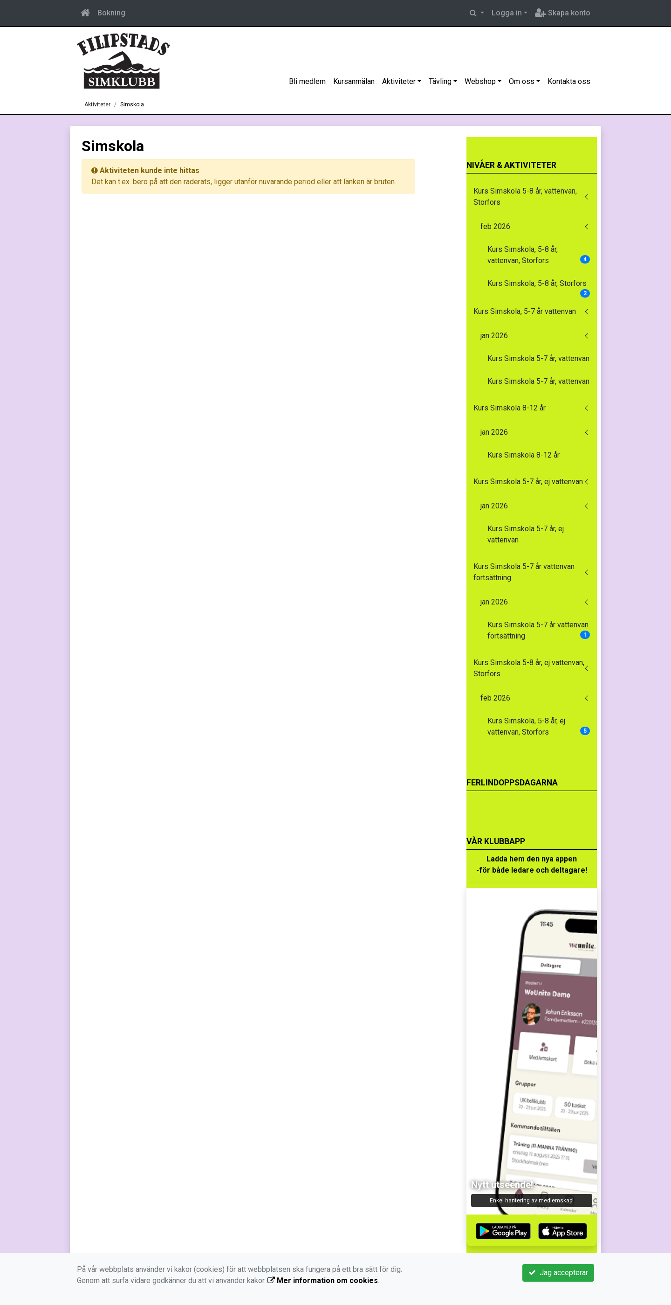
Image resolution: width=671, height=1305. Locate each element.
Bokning (111, 12)
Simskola (132, 104)
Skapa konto (562, 12)
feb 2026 (495, 226)
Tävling (440, 81)
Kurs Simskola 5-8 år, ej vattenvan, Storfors (528, 668)
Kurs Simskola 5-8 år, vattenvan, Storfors (525, 197)
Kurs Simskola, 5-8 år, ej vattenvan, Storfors (538, 726)
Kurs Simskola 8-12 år (509, 407)
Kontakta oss (569, 81)
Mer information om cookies (322, 1280)
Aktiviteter (399, 81)
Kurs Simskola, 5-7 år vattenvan (524, 311)
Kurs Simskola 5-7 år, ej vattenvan (528, 481)
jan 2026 (494, 335)
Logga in (507, 12)
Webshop (480, 81)
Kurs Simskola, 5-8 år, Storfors (538, 286)
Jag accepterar (558, 1272)
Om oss (521, 81)
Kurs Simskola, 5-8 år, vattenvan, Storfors (538, 255)
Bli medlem (307, 81)
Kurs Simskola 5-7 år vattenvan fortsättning (524, 572)
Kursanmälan (354, 81)
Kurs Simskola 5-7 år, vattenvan (538, 358)
